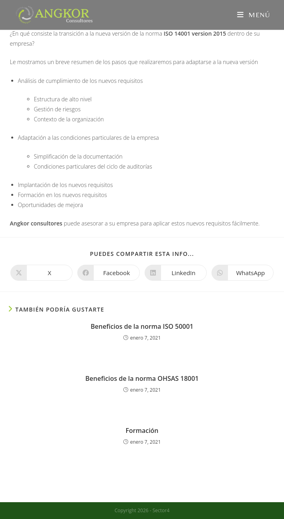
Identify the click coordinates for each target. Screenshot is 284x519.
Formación (141, 430)
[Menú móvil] (253, 14)
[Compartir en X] (41, 273)
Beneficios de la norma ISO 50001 (142, 326)
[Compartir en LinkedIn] (176, 273)
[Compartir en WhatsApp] (242, 273)
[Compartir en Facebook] (108, 273)
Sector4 (161, 510)
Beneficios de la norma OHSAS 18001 (142, 378)
